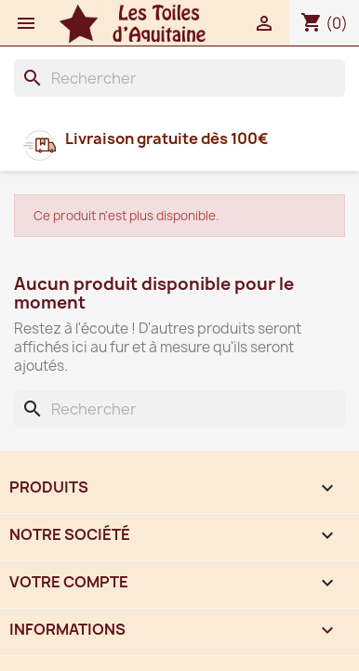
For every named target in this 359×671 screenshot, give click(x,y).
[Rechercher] (179, 78)
